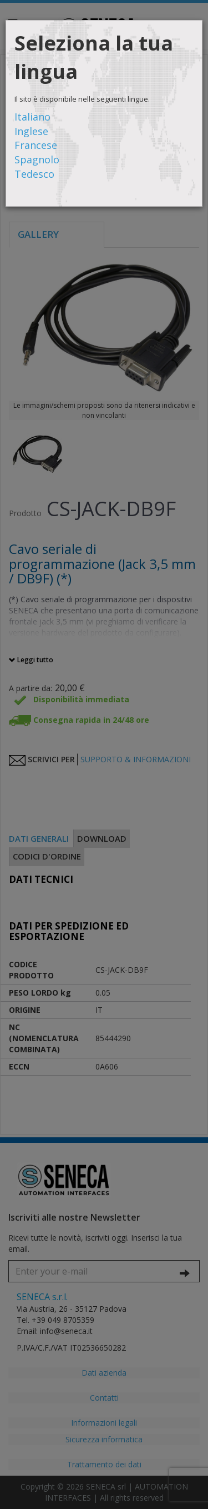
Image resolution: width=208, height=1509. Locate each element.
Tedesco (34, 174)
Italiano (32, 116)
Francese (35, 145)
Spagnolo (36, 159)
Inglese (31, 131)
